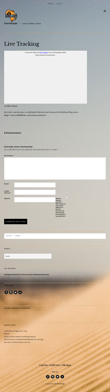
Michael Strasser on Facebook (17, 308)
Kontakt (51, 3)
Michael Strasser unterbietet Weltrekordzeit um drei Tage (23, 339)
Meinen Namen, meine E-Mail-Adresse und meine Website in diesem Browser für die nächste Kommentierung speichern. (61, 207)
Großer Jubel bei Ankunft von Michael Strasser (20, 337)
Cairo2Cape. (61, 384)
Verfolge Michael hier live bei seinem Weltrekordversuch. (26, 275)
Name (6, 184)
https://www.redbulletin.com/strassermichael (25, 115)
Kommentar (9, 155)
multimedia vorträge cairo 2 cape (15, 331)
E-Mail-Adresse (7, 192)
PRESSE (6, 334)
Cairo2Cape (10, 23)
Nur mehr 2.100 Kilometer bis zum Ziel (17, 342)
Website (7, 198)
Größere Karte (11, 106)
